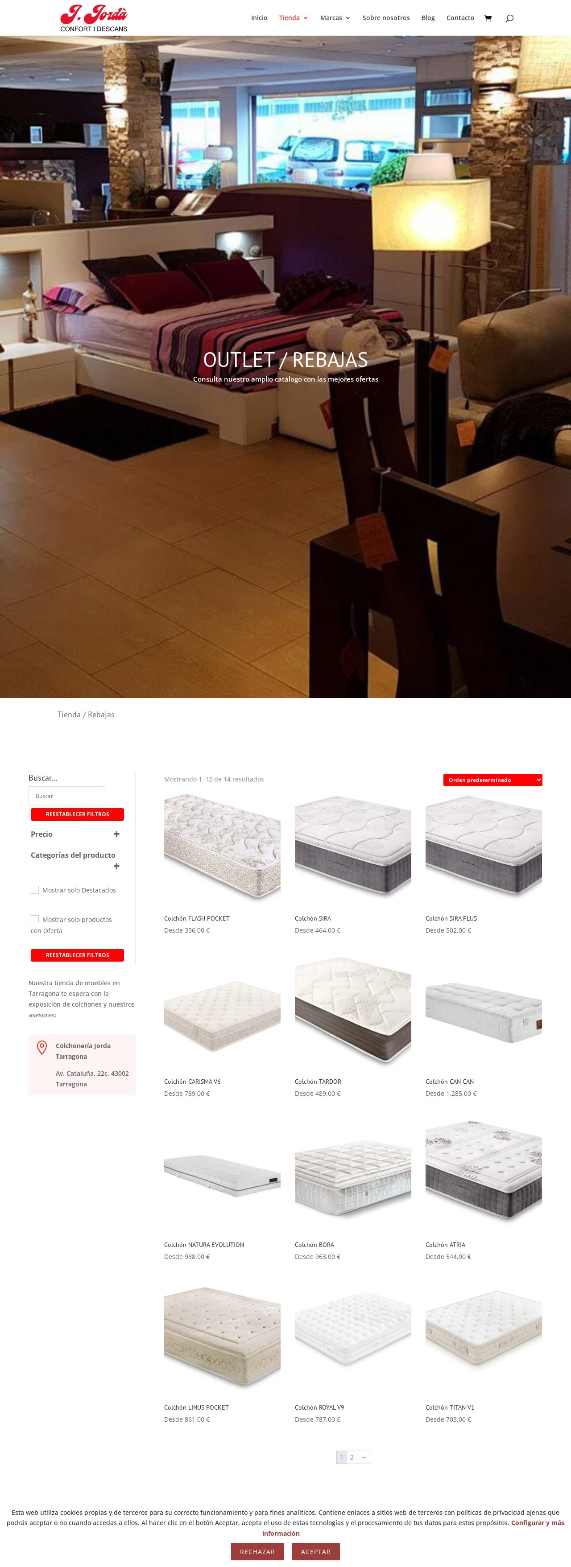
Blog (428, 18)
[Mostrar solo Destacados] (34, 889)
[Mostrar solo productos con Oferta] (34, 918)
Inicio (259, 18)
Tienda (289, 18)
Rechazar (257, 1551)
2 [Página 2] (352, 1457)
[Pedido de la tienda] (492, 780)
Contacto (461, 18)
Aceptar (316, 1551)
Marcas (331, 18)
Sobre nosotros (386, 18)
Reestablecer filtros (77, 814)
